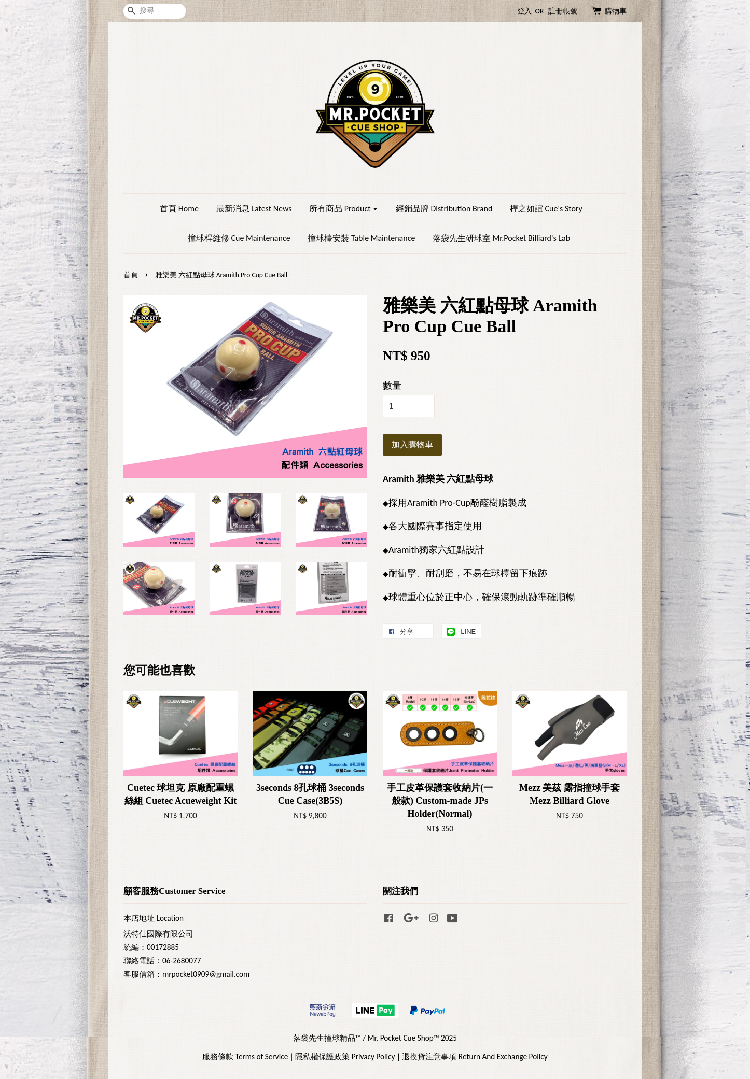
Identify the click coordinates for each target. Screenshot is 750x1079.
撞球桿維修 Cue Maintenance (239, 238)
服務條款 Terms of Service (245, 1056)
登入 (524, 11)
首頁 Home (179, 209)
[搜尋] (154, 11)
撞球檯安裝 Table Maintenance (361, 238)
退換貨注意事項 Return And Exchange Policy (474, 1056)
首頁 (130, 275)
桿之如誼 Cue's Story (546, 209)
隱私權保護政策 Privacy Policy (345, 1056)
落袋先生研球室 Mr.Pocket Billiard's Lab (501, 238)
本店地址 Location (153, 918)
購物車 (616, 11)
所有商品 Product (343, 209)
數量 (392, 385)
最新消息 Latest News (254, 209)
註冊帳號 (562, 11)
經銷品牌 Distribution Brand (444, 209)
